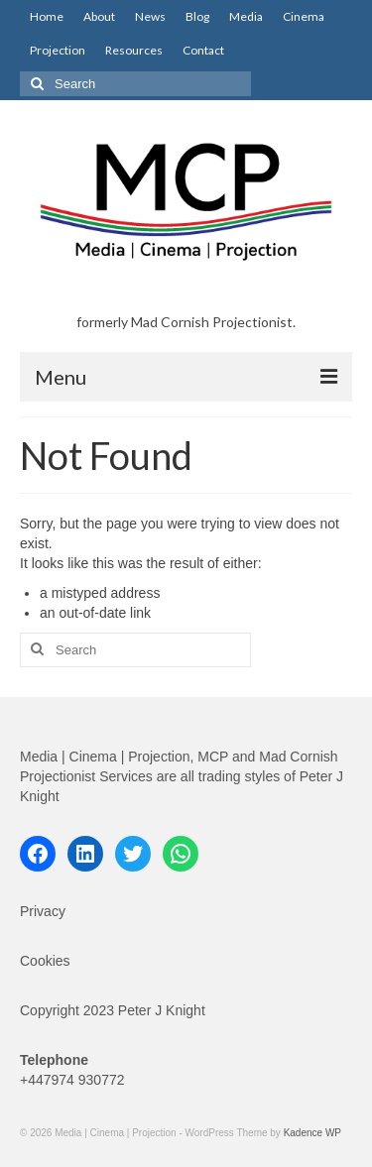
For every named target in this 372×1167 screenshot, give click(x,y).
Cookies (45, 961)
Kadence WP (312, 1132)
